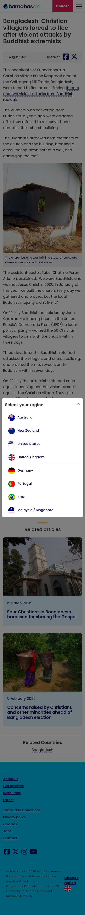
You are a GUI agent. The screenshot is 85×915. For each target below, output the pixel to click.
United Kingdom (31, 457)
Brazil (21, 496)
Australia (25, 417)
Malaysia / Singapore (35, 510)
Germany (25, 470)
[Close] (78, 403)
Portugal (24, 483)
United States (28, 443)
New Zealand (28, 430)
